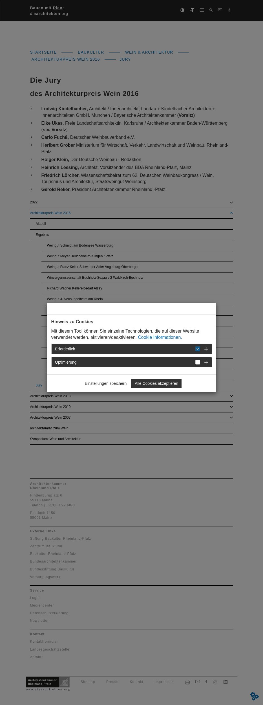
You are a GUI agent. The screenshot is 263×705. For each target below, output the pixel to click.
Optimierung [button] (65, 362)
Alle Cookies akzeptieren (156, 383)
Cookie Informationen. (160, 337)
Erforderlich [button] (65, 349)
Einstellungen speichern (106, 383)
